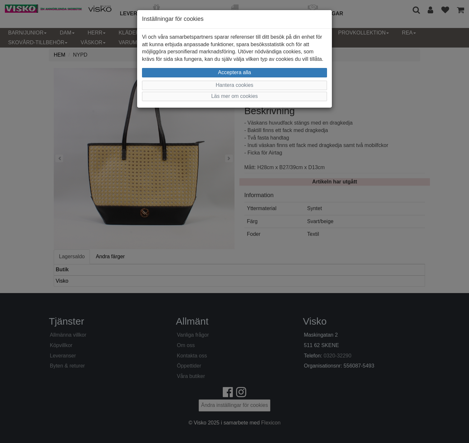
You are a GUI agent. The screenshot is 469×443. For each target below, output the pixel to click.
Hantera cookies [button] (234, 85)
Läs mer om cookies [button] (234, 96)
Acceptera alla (234, 72)
